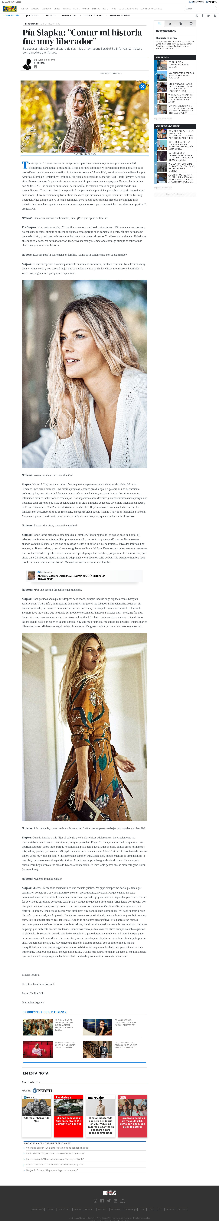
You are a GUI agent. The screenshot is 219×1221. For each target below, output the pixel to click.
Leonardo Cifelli (93, 15)
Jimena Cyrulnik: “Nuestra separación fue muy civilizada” (55, 1158)
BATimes (183, 1209)
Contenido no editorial (175, 8)
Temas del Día (11, 15)
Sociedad (38, 8)
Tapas (129, 8)
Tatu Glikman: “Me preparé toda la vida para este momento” (126, 1045)
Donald (51, 15)
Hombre (89, 1209)
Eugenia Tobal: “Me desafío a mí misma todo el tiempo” (65, 1045)
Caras (50, 1209)
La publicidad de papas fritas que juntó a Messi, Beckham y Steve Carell (64, 1025)
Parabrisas (115, 1209)
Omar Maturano (120, 15)
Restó (119, 8)
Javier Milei (33, 15)
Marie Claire (63, 1209)
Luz (151, 1209)
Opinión (97, 8)
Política (25, 8)
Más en (37, 1090)
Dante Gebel (69, 15)
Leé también (46, 572)
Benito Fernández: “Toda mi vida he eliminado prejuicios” (55, 1164)
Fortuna (77, 1209)
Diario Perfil (38, 1209)
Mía (159, 1209)
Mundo (63, 8)
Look (143, 1209)
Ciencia (86, 8)
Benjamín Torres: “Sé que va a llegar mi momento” (52, 1170)
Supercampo (131, 1209)
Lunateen (169, 1209)
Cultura (74, 8)
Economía (51, 8)
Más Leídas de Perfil (168, 126)
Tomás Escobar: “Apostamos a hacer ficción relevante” (125, 1022)
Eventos (109, 8)
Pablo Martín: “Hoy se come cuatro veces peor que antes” (55, 1153)
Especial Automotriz (147, 8)
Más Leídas (162, 57)
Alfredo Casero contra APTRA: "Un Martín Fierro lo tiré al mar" (71, 577)
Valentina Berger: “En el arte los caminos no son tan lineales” (57, 1147)
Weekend (101, 1209)
